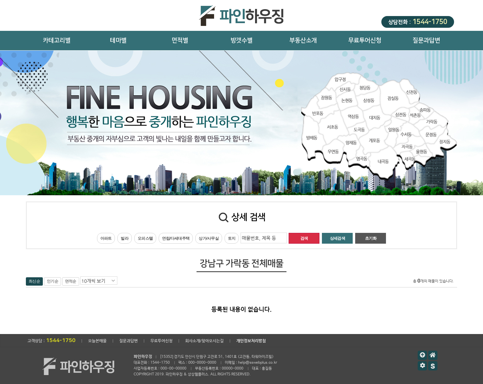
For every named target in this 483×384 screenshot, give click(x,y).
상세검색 (337, 238)
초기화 (370, 238)
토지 (232, 238)
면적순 (70, 281)
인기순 (52, 281)
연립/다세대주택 (175, 238)
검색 (304, 238)
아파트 (106, 238)
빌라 (124, 238)
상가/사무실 (209, 238)
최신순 (34, 281)
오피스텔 (145, 238)
